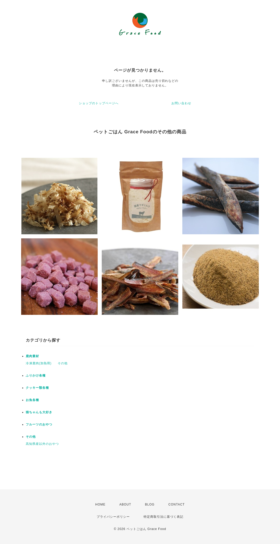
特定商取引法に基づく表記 (163, 517)
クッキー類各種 (37, 388)
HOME (100, 504)
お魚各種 (32, 400)
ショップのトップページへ (99, 103)
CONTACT (176, 504)
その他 (63, 363)
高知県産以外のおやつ (42, 444)
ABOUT (125, 504)
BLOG (150, 504)
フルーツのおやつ (39, 424)
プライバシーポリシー (113, 517)
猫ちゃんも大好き (39, 412)
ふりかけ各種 (36, 375)
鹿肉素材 (32, 356)
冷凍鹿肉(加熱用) (39, 363)
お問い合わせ (181, 103)
